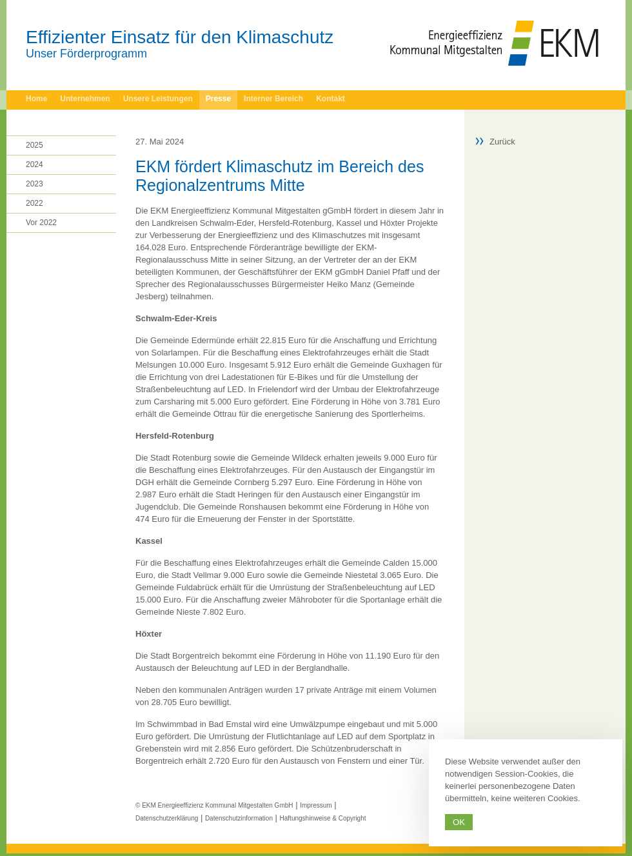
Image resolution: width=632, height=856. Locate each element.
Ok (459, 822)
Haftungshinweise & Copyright (323, 818)
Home (36, 98)
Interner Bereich (273, 98)
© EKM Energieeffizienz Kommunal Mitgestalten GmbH (214, 805)
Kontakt (330, 98)
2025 (34, 145)
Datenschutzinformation (239, 818)
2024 (34, 164)
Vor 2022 (41, 222)
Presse (218, 98)
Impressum (315, 805)
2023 (34, 183)
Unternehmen (85, 98)
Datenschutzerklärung (166, 818)
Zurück (502, 141)
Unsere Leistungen (158, 98)
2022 (34, 203)
